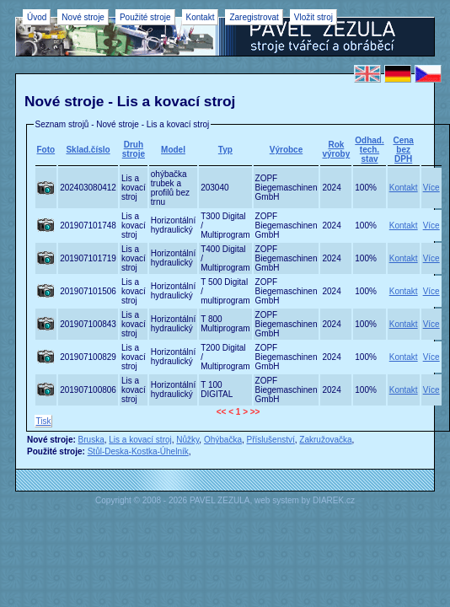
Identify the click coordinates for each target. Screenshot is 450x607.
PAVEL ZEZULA (220, 500)
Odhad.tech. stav (369, 150)
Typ (225, 149)
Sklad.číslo (88, 149)
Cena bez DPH (403, 150)
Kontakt (403, 187)
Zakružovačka (325, 439)
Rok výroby (336, 149)
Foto (46, 149)
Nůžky (187, 439)
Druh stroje (133, 149)
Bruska (91, 439)
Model (173, 149)
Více (431, 187)
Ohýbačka (223, 439)
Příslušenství (271, 439)
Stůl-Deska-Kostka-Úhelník (138, 451)
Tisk (43, 421)
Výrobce (286, 149)
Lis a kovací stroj (140, 439)
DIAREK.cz (334, 500)
